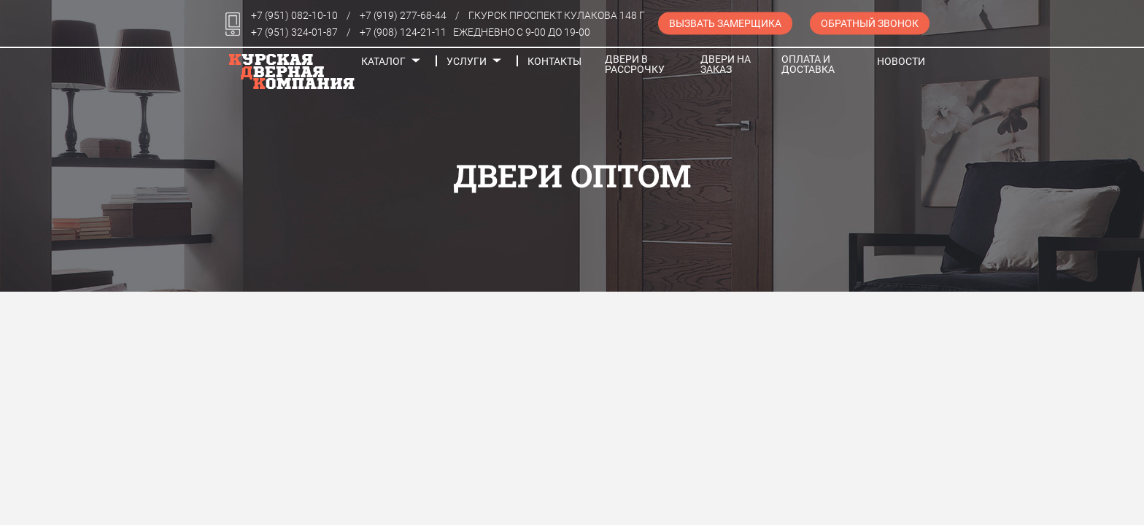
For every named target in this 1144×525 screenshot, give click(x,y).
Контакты (554, 61)
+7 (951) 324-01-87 (294, 32)
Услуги (467, 61)
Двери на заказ (725, 64)
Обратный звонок (870, 23)
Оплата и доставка (808, 64)
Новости (901, 61)
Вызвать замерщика (725, 23)
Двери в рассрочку (635, 64)
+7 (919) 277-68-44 (403, 15)
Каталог (383, 61)
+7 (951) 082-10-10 (294, 15)
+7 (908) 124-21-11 (403, 32)
